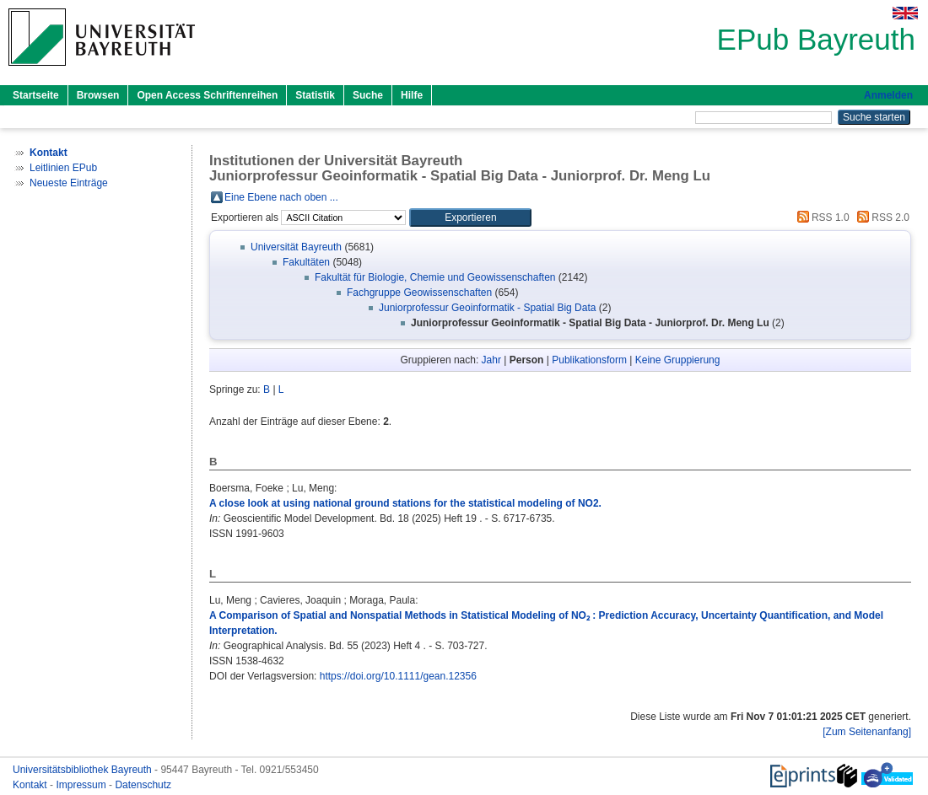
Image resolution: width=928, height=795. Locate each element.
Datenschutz (143, 785)
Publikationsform (589, 360)
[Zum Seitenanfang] (867, 732)
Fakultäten (306, 262)
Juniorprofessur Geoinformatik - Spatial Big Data (487, 308)
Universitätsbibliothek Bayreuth (83, 770)
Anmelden (888, 95)
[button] (470, 217)
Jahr (491, 360)
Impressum (82, 785)
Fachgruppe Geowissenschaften (419, 292)
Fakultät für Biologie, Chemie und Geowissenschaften (435, 277)
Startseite (36, 95)
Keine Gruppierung (677, 360)
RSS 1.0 (821, 217)
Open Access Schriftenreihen (207, 95)
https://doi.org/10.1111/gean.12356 (398, 676)
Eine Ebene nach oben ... (281, 197)
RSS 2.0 (880, 217)
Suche (368, 95)
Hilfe (412, 95)
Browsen (98, 95)
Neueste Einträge (69, 183)
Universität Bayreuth (296, 247)
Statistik (315, 95)
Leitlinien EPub (63, 168)
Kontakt (31, 785)
